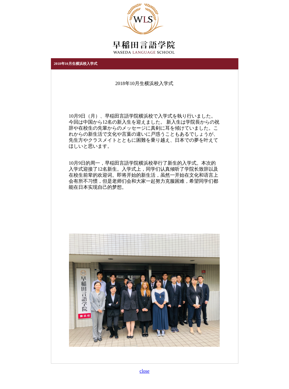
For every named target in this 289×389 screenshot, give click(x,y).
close (144, 371)
